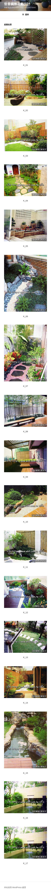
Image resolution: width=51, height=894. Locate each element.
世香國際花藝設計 (17, 4)
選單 (25, 15)
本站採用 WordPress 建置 (15, 887)
